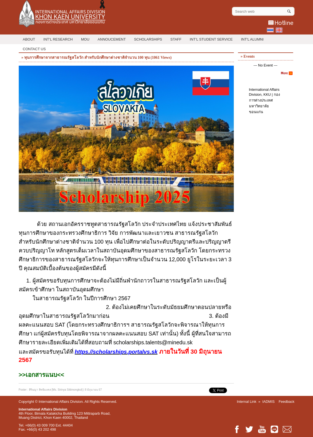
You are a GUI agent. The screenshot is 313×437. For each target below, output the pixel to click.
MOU (85, 39)
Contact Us (34, 49)
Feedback (286, 401)
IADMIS (268, 401)
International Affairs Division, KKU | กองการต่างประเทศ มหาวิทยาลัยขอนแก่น (264, 100)
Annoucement (112, 39)
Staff (175, 39)
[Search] (289, 10)
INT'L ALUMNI (252, 39)
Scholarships (148, 39)
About (29, 39)
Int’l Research (58, 39)
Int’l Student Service (211, 39)
